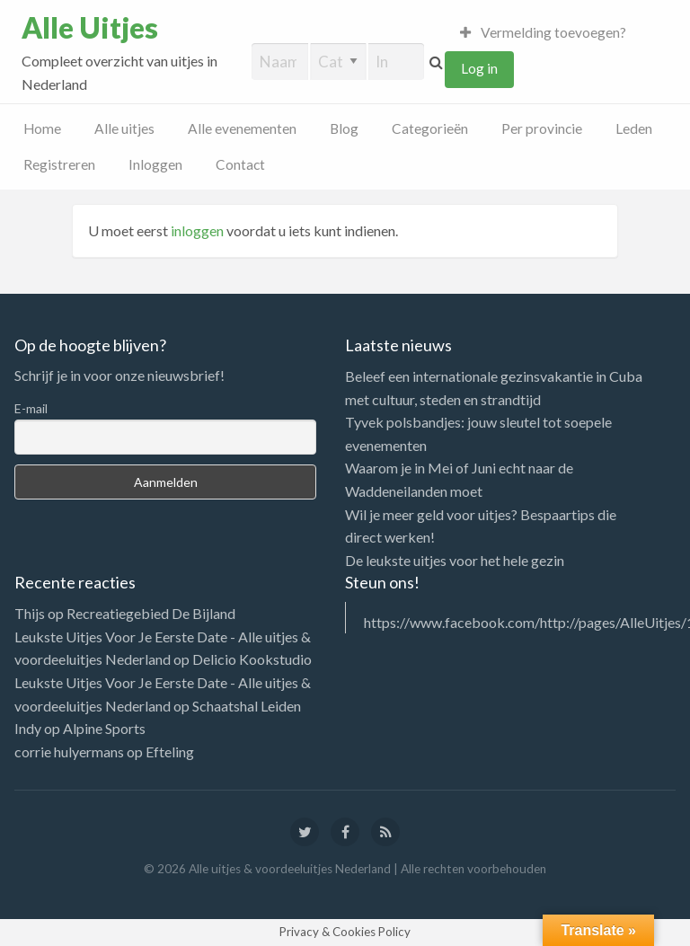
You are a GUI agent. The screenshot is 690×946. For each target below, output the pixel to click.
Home (42, 128)
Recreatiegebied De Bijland (150, 613)
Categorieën (430, 128)
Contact (240, 164)
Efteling (170, 751)
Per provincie (541, 128)
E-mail (31, 408)
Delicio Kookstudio (252, 659)
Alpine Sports (104, 728)
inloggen (197, 230)
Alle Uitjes (90, 28)
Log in (479, 68)
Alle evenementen (242, 128)
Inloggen (155, 164)
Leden (633, 128)
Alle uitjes (124, 128)
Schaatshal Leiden (246, 705)
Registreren (59, 164)
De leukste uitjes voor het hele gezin (454, 560)
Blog (344, 128)
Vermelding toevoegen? (543, 32)
